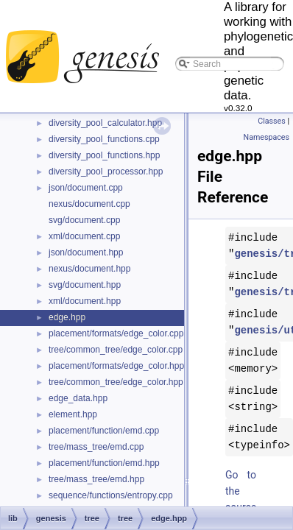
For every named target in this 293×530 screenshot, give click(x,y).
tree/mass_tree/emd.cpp (96, 447)
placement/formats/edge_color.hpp (116, 366)
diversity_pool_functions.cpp (104, 139)
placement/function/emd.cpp (104, 430)
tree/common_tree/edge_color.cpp (116, 349)
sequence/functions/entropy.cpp (111, 495)
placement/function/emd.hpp (104, 463)
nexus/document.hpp (89, 269)
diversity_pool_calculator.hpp (105, 123)
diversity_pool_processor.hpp (106, 171)
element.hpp (73, 414)
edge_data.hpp (78, 398)
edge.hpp (67, 317)
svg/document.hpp (85, 285)
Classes (271, 121)
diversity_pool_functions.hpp (104, 155)
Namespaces (266, 137)
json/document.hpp (86, 252)
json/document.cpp (86, 188)
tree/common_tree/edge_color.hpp (116, 382)
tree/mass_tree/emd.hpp (96, 479)
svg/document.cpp (84, 220)
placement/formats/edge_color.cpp (116, 333)
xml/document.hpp (85, 301)
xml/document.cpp (84, 236)
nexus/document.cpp (89, 204)
